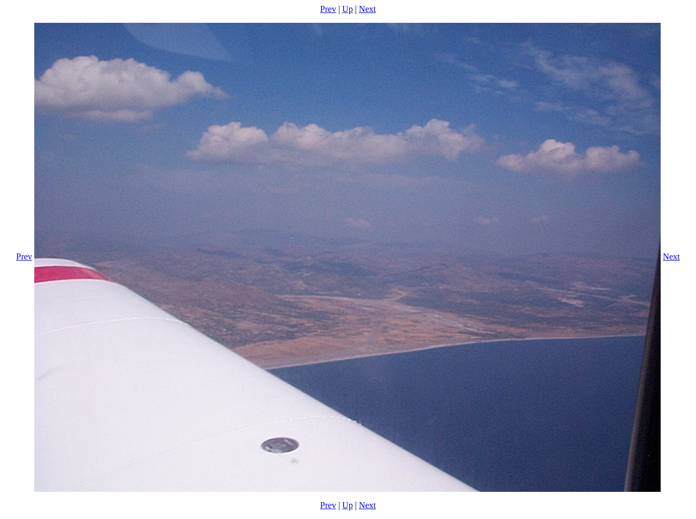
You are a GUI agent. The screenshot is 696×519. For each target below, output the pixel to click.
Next (367, 9)
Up (347, 9)
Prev (328, 9)
